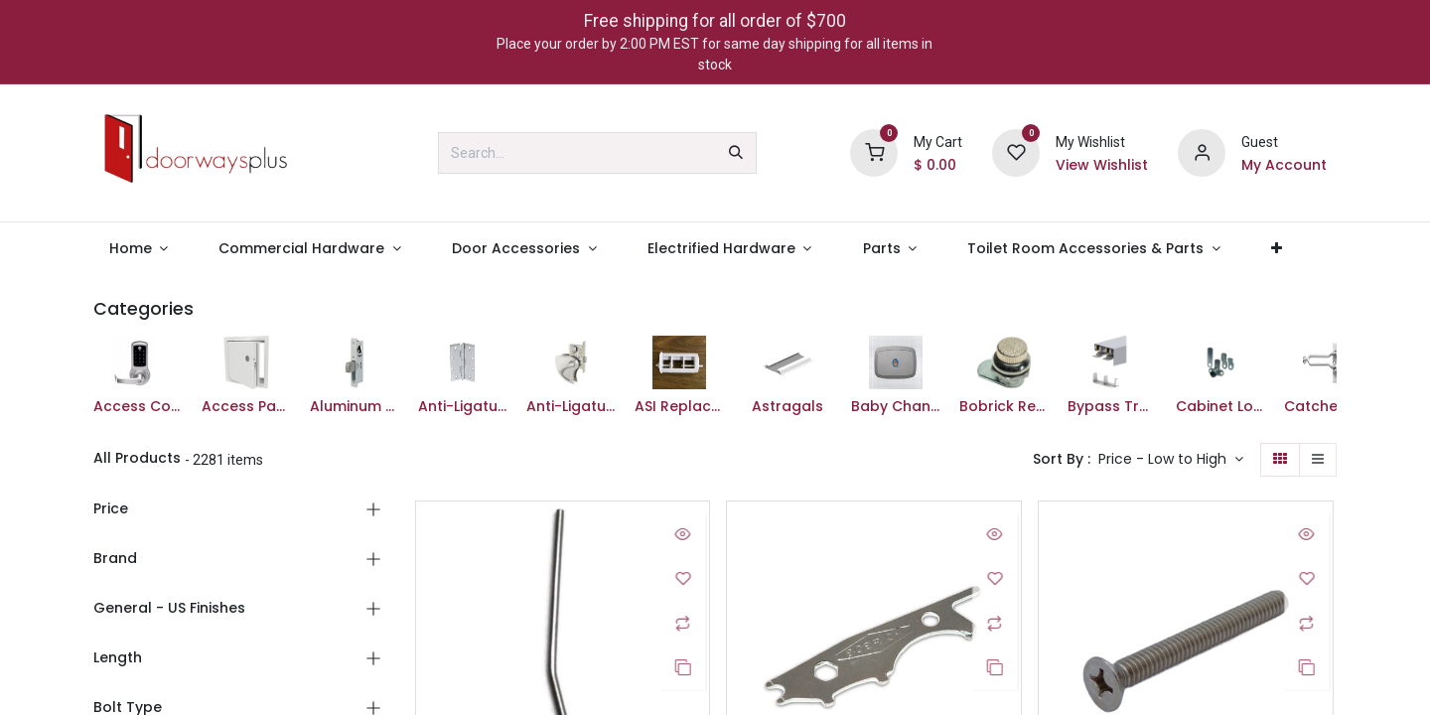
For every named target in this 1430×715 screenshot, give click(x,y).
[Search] (736, 153)
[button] (1170, 460)
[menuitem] (138, 248)
